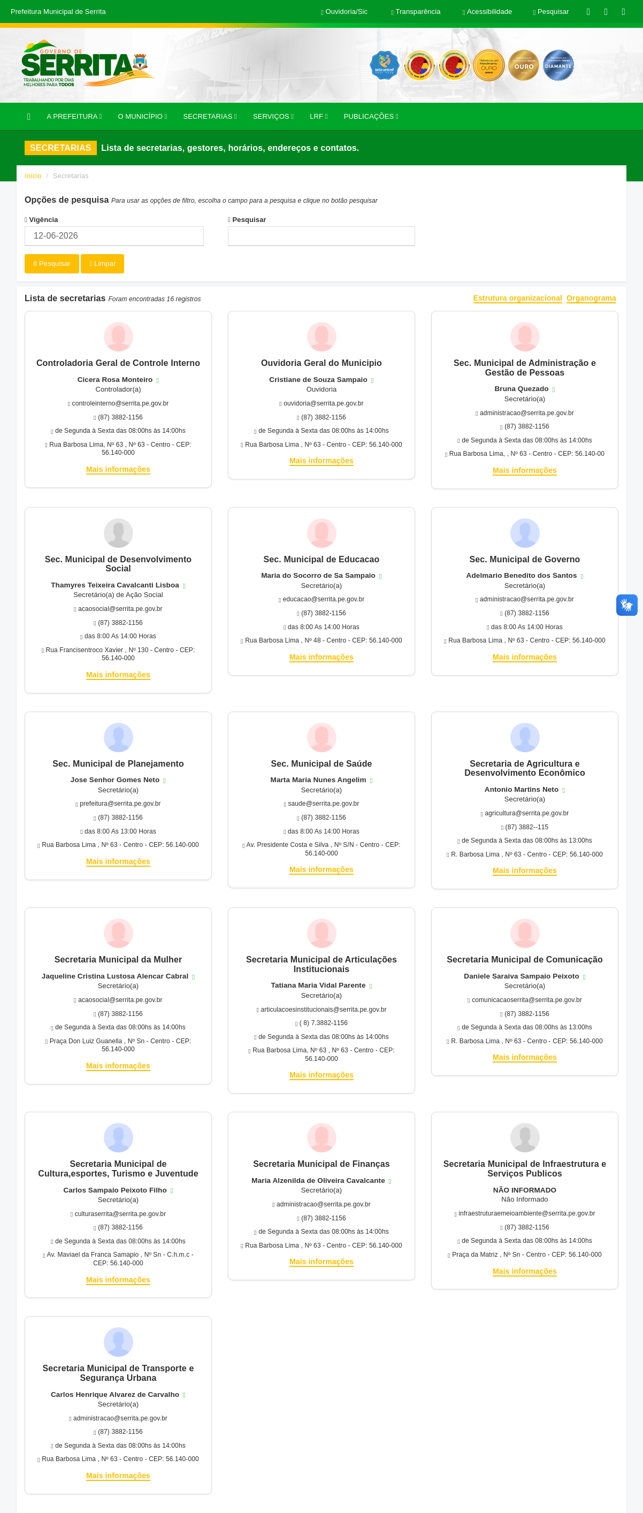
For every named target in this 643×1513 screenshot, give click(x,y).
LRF (318, 116)
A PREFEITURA (74, 116)
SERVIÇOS (273, 116)
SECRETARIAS (209, 116)
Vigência (41, 220)
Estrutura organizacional (518, 298)
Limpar (102, 263)
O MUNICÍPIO (142, 116)
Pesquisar (247, 220)
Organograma (591, 298)
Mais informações (118, 469)
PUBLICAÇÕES (371, 116)
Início (33, 176)
